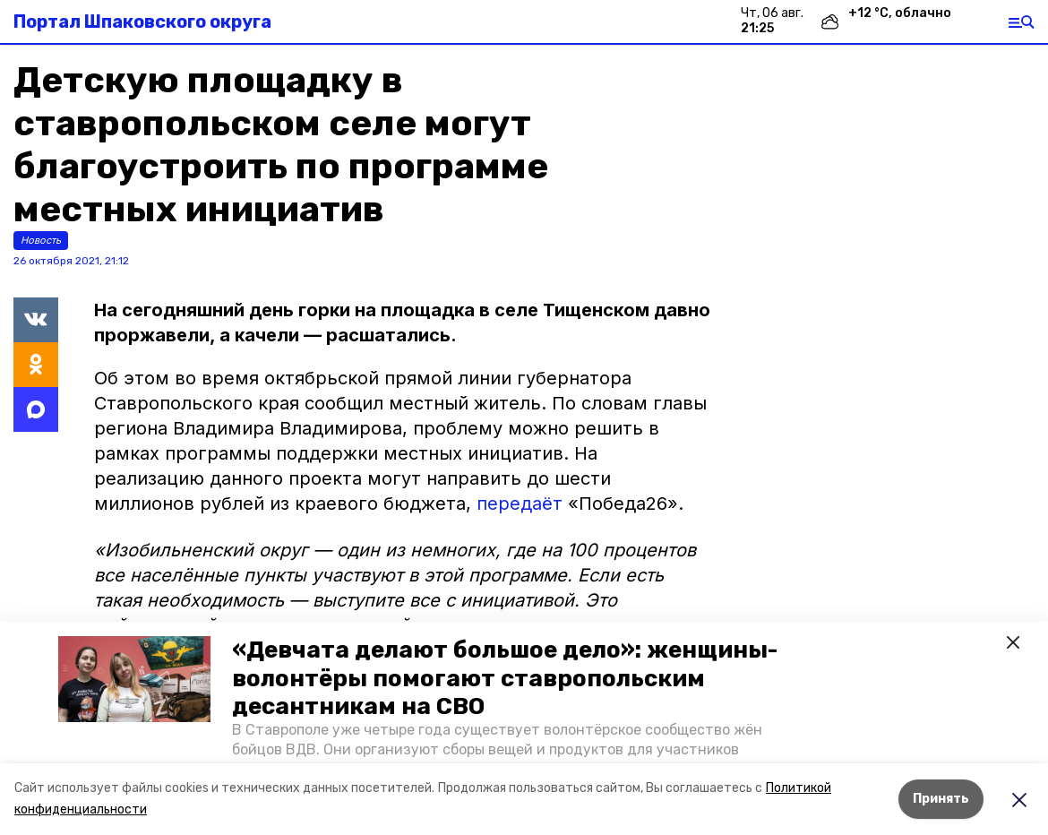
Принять (941, 798)
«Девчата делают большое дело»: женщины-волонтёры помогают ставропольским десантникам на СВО (504, 677)
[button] (134, 679)
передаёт (522, 503)
